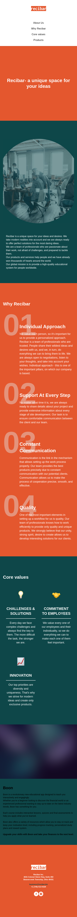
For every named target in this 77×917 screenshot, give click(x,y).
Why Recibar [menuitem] (38, 28)
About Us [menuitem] (38, 23)
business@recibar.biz (38, 884)
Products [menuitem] (38, 40)
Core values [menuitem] (38, 34)
